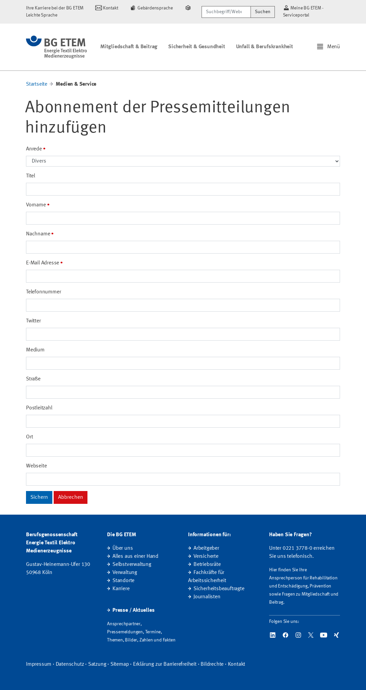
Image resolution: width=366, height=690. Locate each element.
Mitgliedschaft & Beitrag (128, 47)
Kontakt (236, 664)
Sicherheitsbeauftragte (218, 589)
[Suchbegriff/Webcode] (226, 12)
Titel (30, 176)
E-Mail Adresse (42, 263)
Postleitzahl (39, 408)
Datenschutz (70, 664)
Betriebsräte (207, 564)
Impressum (38, 664)
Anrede (34, 149)
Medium (35, 350)
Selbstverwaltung (131, 564)
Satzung (97, 664)
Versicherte (205, 556)
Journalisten (206, 597)
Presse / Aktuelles (133, 610)
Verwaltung (124, 572)
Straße (33, 379)
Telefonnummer (43, 292)
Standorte (123, 580)
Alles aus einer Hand (135, 556)
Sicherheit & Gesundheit (196, 47)
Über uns (122, 548)
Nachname (38, 234)
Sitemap (119, 664)
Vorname (36, 205)
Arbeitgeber (206, 548)
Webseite (36, 466)
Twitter (33, 321)
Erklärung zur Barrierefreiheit (165, 664)
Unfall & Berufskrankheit (264, 47)
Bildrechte (212, 664)
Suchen (262, 11)
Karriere (120, 589)
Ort (29, 437)
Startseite (36, 84)
